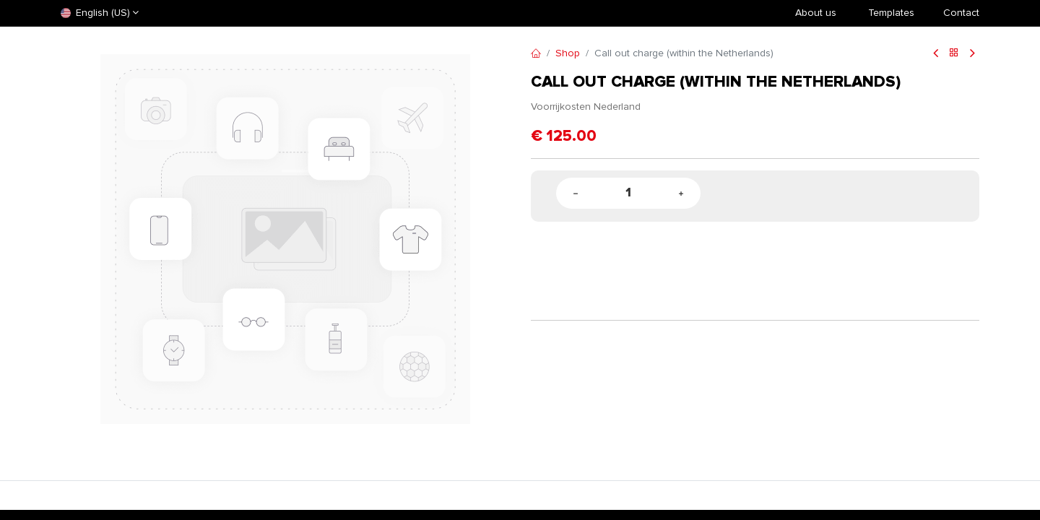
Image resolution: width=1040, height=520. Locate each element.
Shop (567, 53)
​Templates (891, 12)
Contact (961, 12)
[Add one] (681, 193)
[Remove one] (575, 193)
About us (815, 12)
